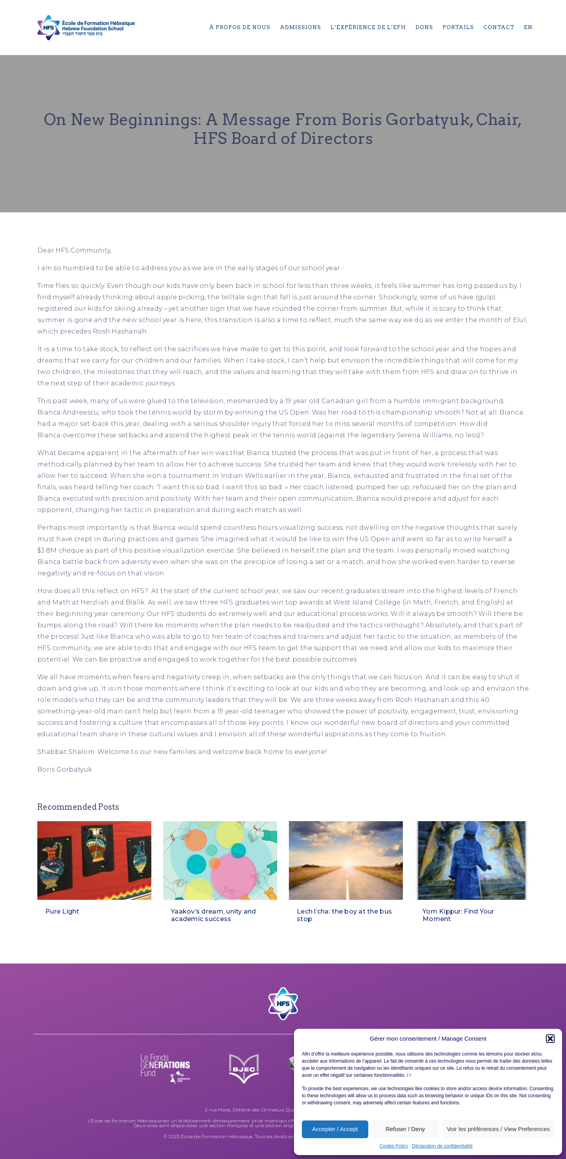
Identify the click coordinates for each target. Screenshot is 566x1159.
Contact (499, 27)
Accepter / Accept (335, 1129)
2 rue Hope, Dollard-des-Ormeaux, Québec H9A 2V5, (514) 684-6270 (283, 1110)
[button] (550, 1039)
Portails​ (458, 27)
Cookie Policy (394, 1146)
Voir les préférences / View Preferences (498, 1129)
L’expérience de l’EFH (368, 27)
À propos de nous (239, 27)
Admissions (300, 27)
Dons (424, 27)
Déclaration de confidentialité (442, 1146)
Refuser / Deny (405, 1129)
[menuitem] (528, 27)
